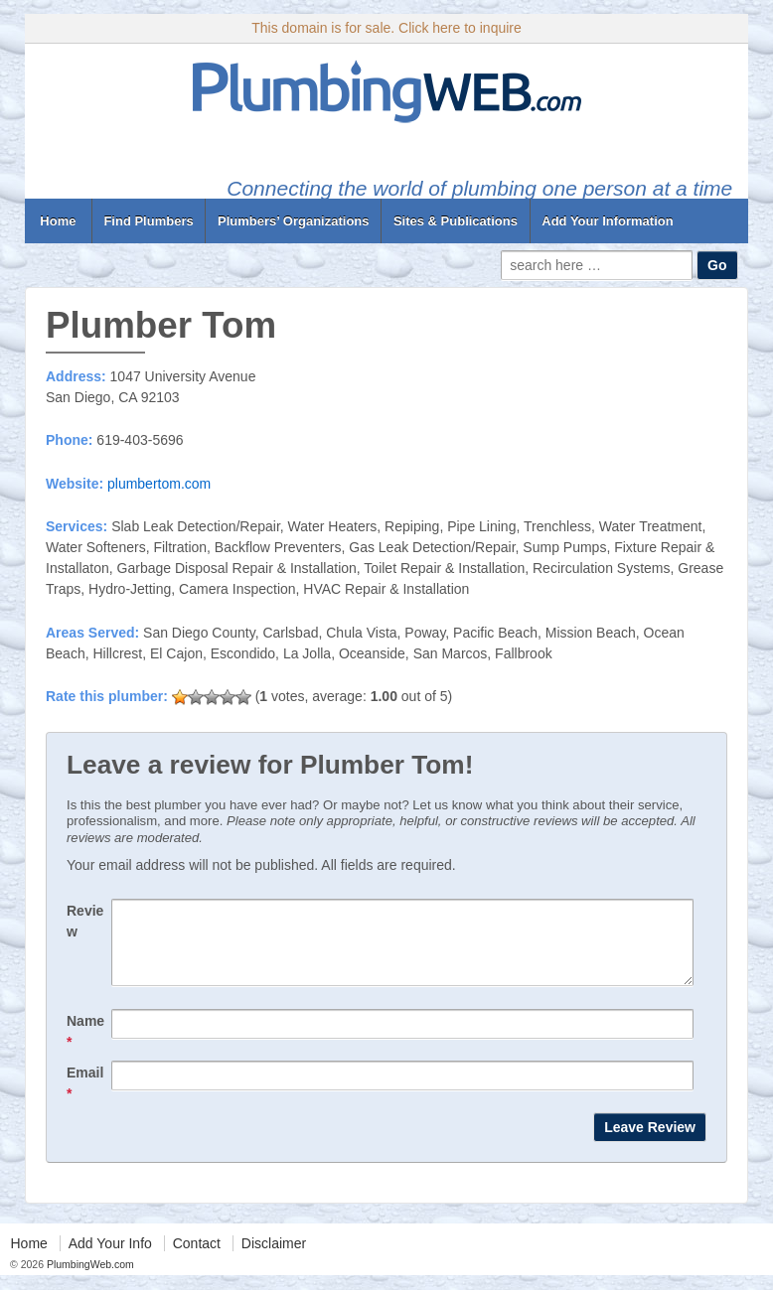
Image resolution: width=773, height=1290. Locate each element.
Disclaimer (273, 1258)
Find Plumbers (148, 221)
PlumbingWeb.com (89, 1279)
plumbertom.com (159, 484)
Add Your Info (110, 1258)
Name (85, 1046)
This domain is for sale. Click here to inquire (386, 28)
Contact (197, 1258)
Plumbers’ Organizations (293, 221)
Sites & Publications (455, 221)
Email (85, 1097)
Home (58, 221)
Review (85, 921)
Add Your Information (607, 221)
